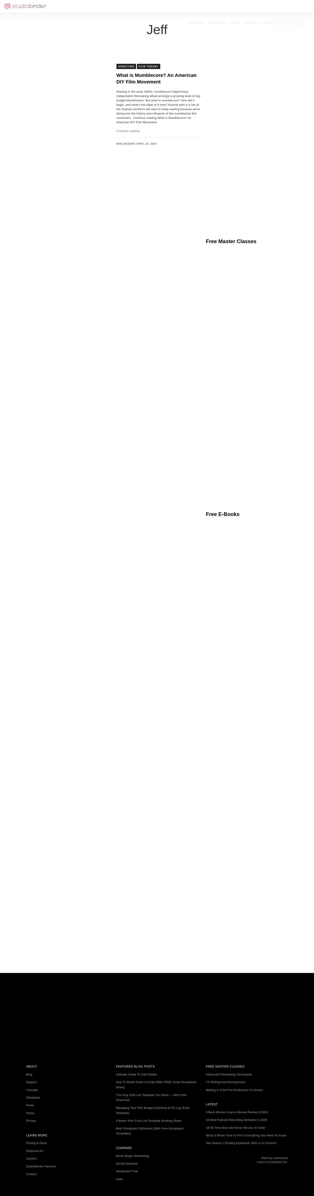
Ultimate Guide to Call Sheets (136, 1074)
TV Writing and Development (225, 1082)
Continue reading (128, 131)
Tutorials (32, 1090)
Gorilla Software (127, 1163)
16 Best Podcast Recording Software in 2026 (236, 1120)
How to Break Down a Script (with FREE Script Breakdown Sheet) (156, 1084)
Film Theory (149, 66)
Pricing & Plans (36, 1143)
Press (30, 1105)
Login (273, 6)
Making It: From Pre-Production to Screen (234, 1090)
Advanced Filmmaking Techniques (229, 1074)
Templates (33, 1097)
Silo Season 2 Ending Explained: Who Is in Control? (241, 1143)
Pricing (257, 6)
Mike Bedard (125, 143)
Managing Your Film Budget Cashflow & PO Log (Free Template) (152, 1110)
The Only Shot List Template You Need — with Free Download (151, 1097)
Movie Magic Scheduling (132, 1156)
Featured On (34, 1151)
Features (203, 6)
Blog (242, 6)
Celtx (119, 1179)
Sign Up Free (295, 6)
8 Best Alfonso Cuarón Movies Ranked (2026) (237, 1112)
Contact (31, 1174)
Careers (31, 1158)
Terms (30, 1113)
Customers (224, 6)
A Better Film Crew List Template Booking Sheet (148, 1120)
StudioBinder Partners (41, 1166)
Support (31, 1082)
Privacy (31, 1120)
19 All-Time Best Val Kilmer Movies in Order (236, 1127)
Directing (126, 66)
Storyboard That (127, 1171)
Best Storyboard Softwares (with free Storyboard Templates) (150, 1131)
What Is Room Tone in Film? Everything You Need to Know (246, 1135)
